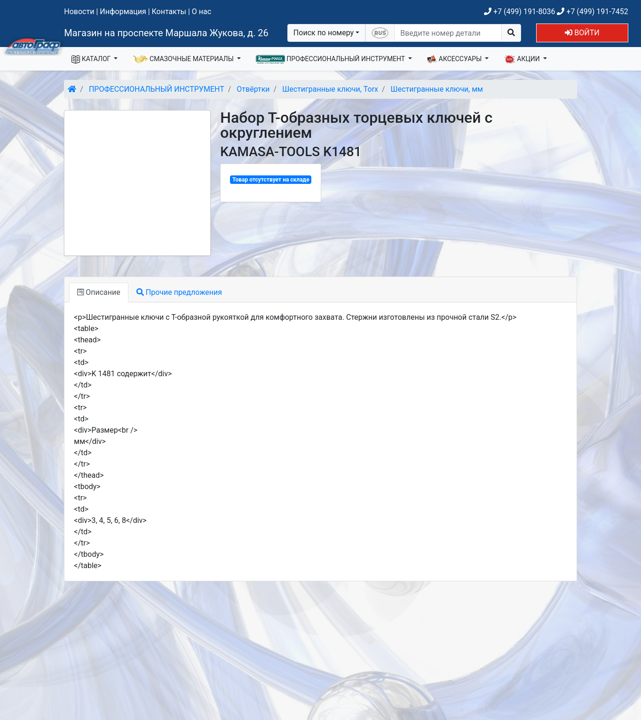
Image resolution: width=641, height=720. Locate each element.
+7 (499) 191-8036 (519, 11)
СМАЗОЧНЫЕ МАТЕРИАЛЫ (184, 59)
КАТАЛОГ (91, 59)
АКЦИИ (522, 59)
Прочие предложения (179, 292)
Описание (98, 292)
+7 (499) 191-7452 (592, 11)
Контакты (169, 11)
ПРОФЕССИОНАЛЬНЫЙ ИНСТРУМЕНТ (331, 59)
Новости (79, 11)
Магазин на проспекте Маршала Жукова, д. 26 (166, 33)
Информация (123, 11)
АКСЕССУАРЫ (455, 59)
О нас (201, 11)
